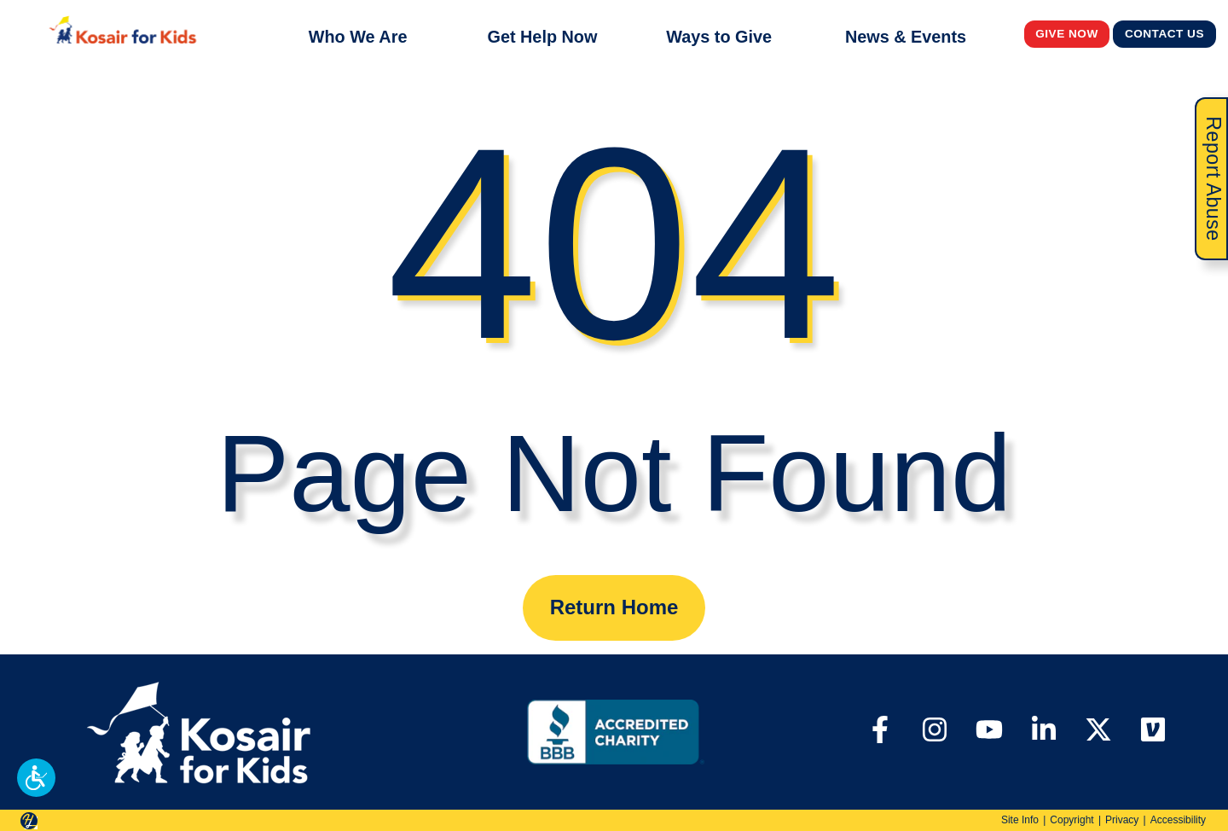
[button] (36, 777)
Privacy (1121, 820)
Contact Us (1165, 33)
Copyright (1071, 820)
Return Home (614, 607)
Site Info (1020, 820)
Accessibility (1178, 820)
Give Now (1066, 33)
